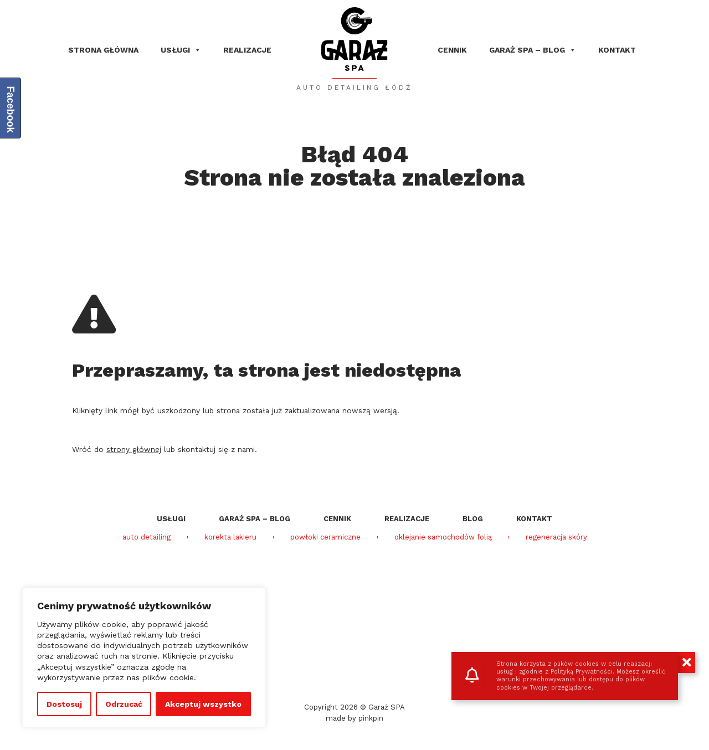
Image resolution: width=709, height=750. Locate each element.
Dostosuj (64, 704)
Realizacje (247, 49)
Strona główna (103, 49)
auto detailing (146, 537)
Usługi (181, 49)
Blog (473, 519)
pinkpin (370, 718)
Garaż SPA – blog (532, 49)
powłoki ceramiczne (325, 537)
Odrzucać (123, 704)
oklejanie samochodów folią (443, 537)
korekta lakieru (230, 537)
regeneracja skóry (556, 537)
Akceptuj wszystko (203, 704)
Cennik (452, 49)
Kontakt (617, 49)
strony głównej (133, 449)
